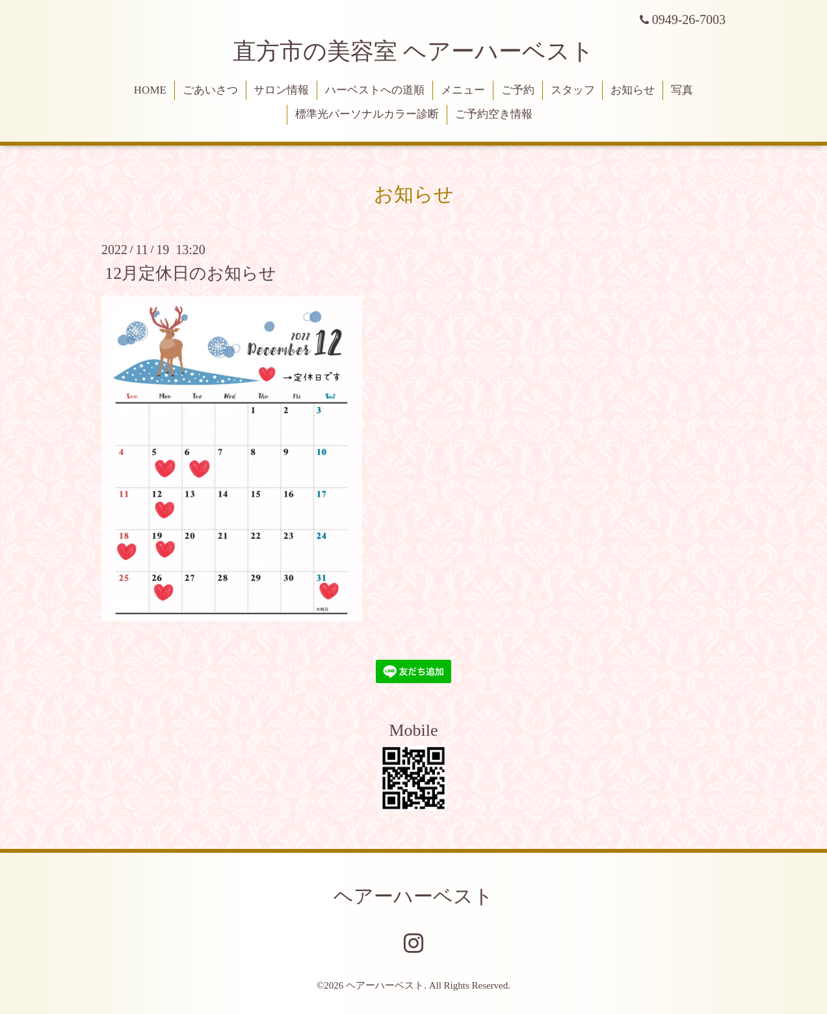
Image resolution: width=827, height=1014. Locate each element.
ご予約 (517, 90)
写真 (682, 90)
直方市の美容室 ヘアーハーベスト (413, 51)
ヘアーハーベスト (413, 896)
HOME (150, 90)
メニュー (463, 90)
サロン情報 (281, 90)
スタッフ (573, 90)
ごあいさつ (210, 90)
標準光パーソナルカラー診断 (367, 114)
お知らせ (632, 90)
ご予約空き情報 (493, 114)
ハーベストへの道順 (375, 90)
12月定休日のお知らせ (190, 272)
